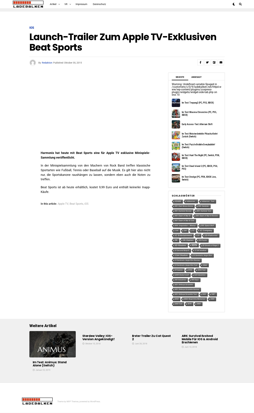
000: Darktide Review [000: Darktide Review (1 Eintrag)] (183, 211)
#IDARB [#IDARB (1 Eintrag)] (178, 201)
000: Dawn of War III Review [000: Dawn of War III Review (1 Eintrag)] (207, 216)
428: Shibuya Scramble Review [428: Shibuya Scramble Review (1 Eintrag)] (187, 289)
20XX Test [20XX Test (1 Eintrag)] (201, 270)
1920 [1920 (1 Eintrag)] (204, 294)
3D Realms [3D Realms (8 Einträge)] (180, 245)
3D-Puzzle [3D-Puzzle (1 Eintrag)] (203, 240)
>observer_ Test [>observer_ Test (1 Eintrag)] (208, 201)
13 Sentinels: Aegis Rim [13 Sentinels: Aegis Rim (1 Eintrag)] (202, 255)
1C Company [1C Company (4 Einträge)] (206, 230)
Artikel (53, 4)
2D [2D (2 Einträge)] (198, 236)
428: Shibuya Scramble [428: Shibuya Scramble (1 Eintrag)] (184, 285)
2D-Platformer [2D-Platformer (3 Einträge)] (211, 236)
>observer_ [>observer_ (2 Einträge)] (191, 201)
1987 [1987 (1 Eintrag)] (213, 294)
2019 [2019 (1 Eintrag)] (177, 299)
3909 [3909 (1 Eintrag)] (199, 304)
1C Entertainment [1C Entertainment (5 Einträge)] (183, 235)
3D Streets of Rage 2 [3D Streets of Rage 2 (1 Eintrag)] (211, 245)
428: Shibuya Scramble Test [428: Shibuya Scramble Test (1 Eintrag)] (186, 294)
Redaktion (47, 62)
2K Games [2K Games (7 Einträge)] (188, 240)
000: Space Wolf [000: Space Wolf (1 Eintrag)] (207, 226)
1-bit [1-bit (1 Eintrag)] (176, 231)
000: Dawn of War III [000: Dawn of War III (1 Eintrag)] (183, 216)
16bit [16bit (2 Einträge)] (205, 265)
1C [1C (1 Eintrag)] (193, 231)
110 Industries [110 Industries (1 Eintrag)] (199, 275)
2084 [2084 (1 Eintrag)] (212, 299)
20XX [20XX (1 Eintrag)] (190, 270)
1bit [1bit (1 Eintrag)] (185, 231)
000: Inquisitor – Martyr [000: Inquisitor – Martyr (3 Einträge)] (185, 226)
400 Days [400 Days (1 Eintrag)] (195, 280)
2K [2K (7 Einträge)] (176, 240)
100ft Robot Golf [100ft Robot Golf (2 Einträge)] (182, 275)
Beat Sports (76, 204)
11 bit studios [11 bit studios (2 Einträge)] (200, 250)
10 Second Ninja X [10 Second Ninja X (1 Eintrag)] (182, 250)
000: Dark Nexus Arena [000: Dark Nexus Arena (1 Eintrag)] (184, 206)
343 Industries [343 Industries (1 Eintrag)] (180, 280)
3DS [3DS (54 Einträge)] (194, 245)
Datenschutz (99, 4)
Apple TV (63, 204)
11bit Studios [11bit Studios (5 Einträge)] (181, 255)
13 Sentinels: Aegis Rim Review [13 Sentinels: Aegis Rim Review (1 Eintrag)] (187, 260)
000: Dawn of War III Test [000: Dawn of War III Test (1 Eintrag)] (184, 221)
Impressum (81, 4)
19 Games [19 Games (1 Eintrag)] (179, 270)
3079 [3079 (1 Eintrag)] (189, 304)
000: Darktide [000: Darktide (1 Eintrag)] (203, 206)
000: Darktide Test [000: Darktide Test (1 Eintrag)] (204, 211)
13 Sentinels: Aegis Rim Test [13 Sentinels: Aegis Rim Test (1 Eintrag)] (186, 265)
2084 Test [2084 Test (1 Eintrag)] (178, 304)
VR (65, 4)
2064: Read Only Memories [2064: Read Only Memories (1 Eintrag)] (194, 299)
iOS (86, 204)
